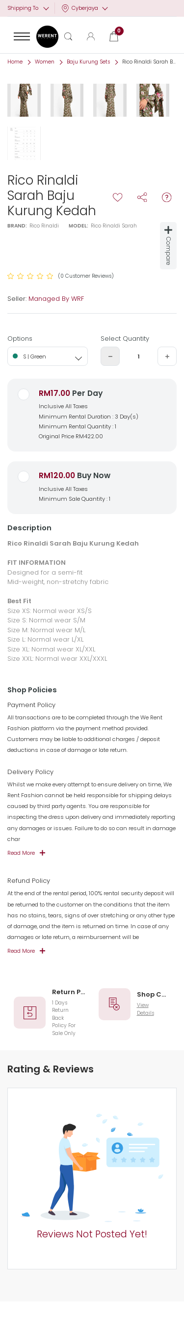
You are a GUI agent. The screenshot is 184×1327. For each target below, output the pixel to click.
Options (19, 338)
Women (44, 61)
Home (15, 61)
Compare (168, 246)
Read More (21, 853)
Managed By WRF (56, 298)
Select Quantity (125, 338)
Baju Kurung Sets (88, 61)
